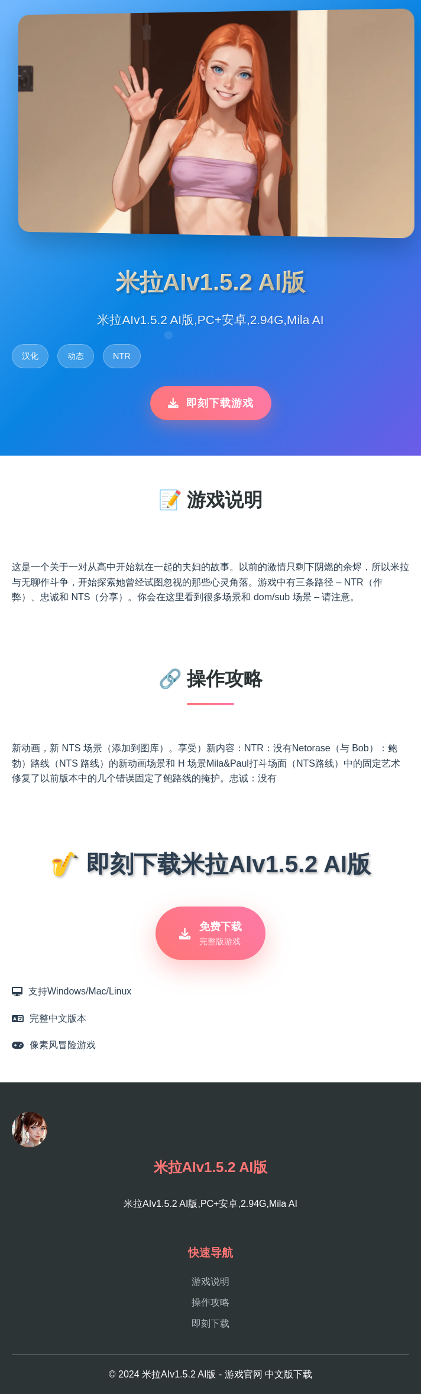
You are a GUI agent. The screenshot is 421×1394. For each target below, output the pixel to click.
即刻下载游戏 (211, 403)
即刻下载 (210, 1323)
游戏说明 (210, 1282)
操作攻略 (210, 1302)
